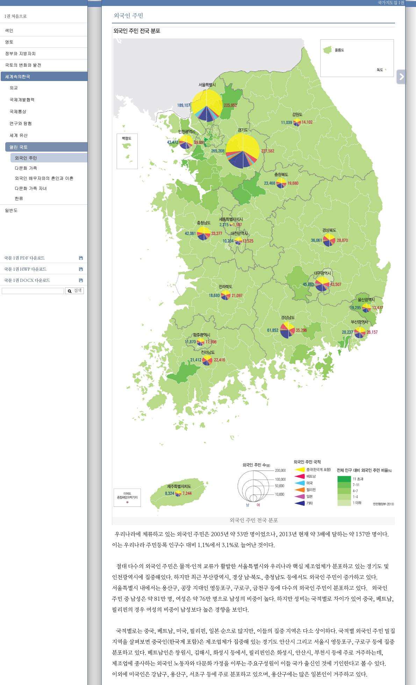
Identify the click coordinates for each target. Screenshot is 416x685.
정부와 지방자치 (20, 53)
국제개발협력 (22, 99)
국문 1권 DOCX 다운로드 (27, 280)
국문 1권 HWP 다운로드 (25, 269)
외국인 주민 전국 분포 (254, 520)
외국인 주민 (26, 158)
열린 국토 (18, 147)
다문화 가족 (26, 168)
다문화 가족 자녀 (31, 188)
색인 (9, 30)
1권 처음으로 (15, 16)
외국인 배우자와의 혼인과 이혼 (44, 178)
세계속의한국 (17, 76)
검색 (74, 291)
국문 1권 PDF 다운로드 (24, 258)
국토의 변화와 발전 (23, 65)
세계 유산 (18, 135)
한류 (19, 198)
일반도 (11, 210)
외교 (13, 87)
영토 (9, 42)
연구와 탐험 (20, 123)
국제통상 (17, 111)
